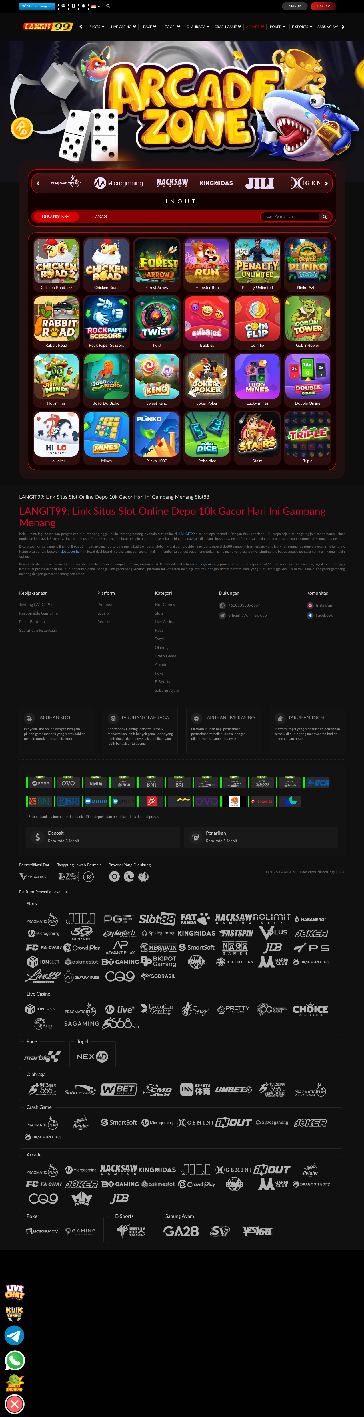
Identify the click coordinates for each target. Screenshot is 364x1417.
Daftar (323, 6)
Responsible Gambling (38, 613)
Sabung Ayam (331, 27)
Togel (172, 27)
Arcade (255, 27)
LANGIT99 (187, 534)
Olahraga (198, 27)
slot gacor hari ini (73, 551)
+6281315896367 (239, 605)
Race (149, 27)
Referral (104, 622)
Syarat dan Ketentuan (38, 631)
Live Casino (123, 27)
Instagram (320, 605)
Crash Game (228, 27)
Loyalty (103, 613)
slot (160, 534)
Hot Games (165, 605)
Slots (97, 27)
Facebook (320, 615)
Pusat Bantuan (32, 622)
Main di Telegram (37, 6)
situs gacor (203, 564)
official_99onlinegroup (243, 615)
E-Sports (302, 27)
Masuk (295, 6)
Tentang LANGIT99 (36, 605)
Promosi (104, 605)
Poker (278, 27)
